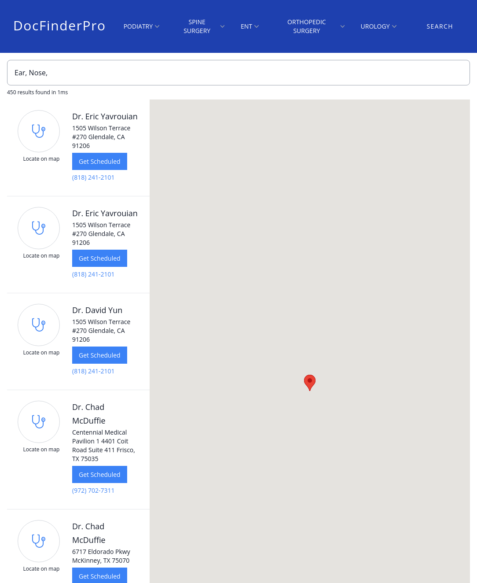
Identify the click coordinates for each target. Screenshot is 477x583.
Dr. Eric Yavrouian (105, 116)
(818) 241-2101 (93, 177)
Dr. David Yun (97, 310)
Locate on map (41, 158)
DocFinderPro (59, 25)
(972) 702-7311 (93, 490)
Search (440, 26)
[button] (310, 383)
